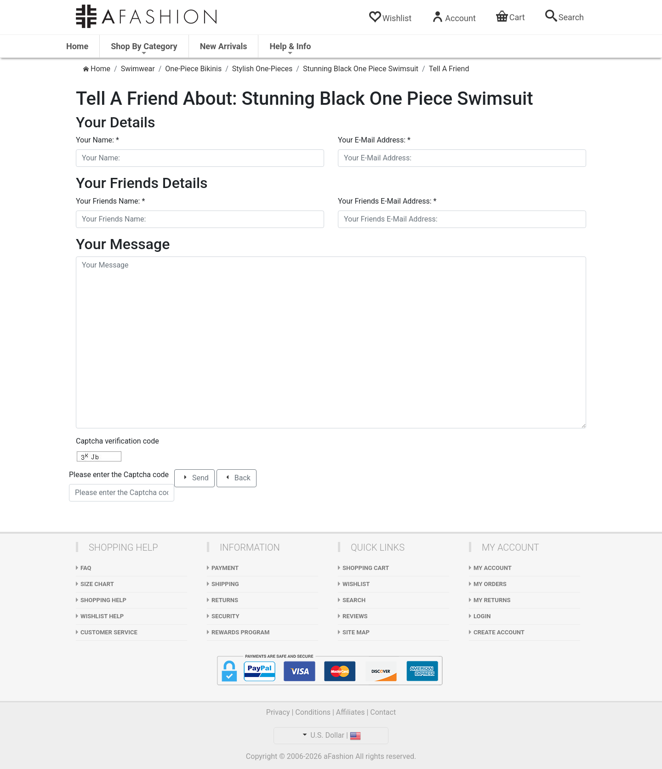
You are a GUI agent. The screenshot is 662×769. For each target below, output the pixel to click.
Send (195, 478)
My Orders (490, 584)
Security (225, 616)
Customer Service (108, 632)
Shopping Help (103, 600)
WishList (356, 584)
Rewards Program (240, 632)
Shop (144, 49)
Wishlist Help (102, 616)
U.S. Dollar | (331, 735)
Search (353, 600)
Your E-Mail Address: (374, 140)
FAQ (85, 567)
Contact (383, 712)
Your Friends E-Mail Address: (387, 201)
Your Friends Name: (110, 201)
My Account (493, 567)
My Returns (492, 600)
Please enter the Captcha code (119, 474)
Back (237, 478)
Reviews (355, 616)
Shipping (225, 584)
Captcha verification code (117, 441)
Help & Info (290, 49)
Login (482, 616)
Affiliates (350, 712)
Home (77, 46)
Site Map (356, 632)
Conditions (313, 712)
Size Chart (97, 584)
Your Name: (97, 140)
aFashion (339, 756)
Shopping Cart (365, 567)
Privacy (278, 712)
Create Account (499, 632)
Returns (224, 600)
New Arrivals (223, 46)
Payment (225, 567)
